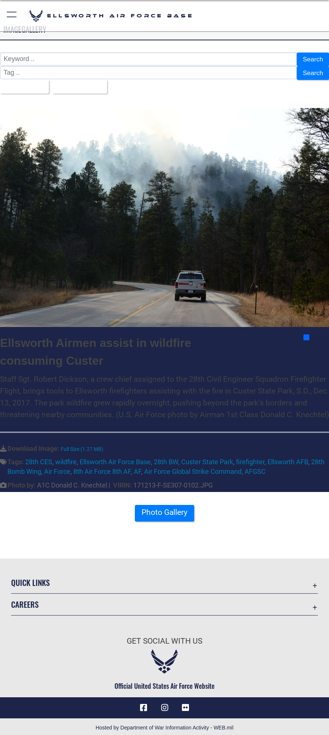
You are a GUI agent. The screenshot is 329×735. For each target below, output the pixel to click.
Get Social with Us (164, 638)
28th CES (38, 459)
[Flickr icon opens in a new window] (185, 705)
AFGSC (255, 469)
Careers (25, 602)
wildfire (66, 459)
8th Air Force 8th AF (102, 469)
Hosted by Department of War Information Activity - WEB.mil (164, 725)
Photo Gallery (164, 510)
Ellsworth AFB (287, 459)
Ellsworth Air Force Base (115, 459)
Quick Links (30, 580)
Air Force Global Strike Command (193, 469)
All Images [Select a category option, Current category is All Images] (22, 85)
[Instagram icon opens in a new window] (164, 705)
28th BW (166, 459)
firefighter (250, 459)
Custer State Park (207, 459)
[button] (12, 15)
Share (315, 335)
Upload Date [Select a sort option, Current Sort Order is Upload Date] (78, 85)
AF (137, 469)
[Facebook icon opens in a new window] (143, 705)
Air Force (57, 469)
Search (312, 59)
